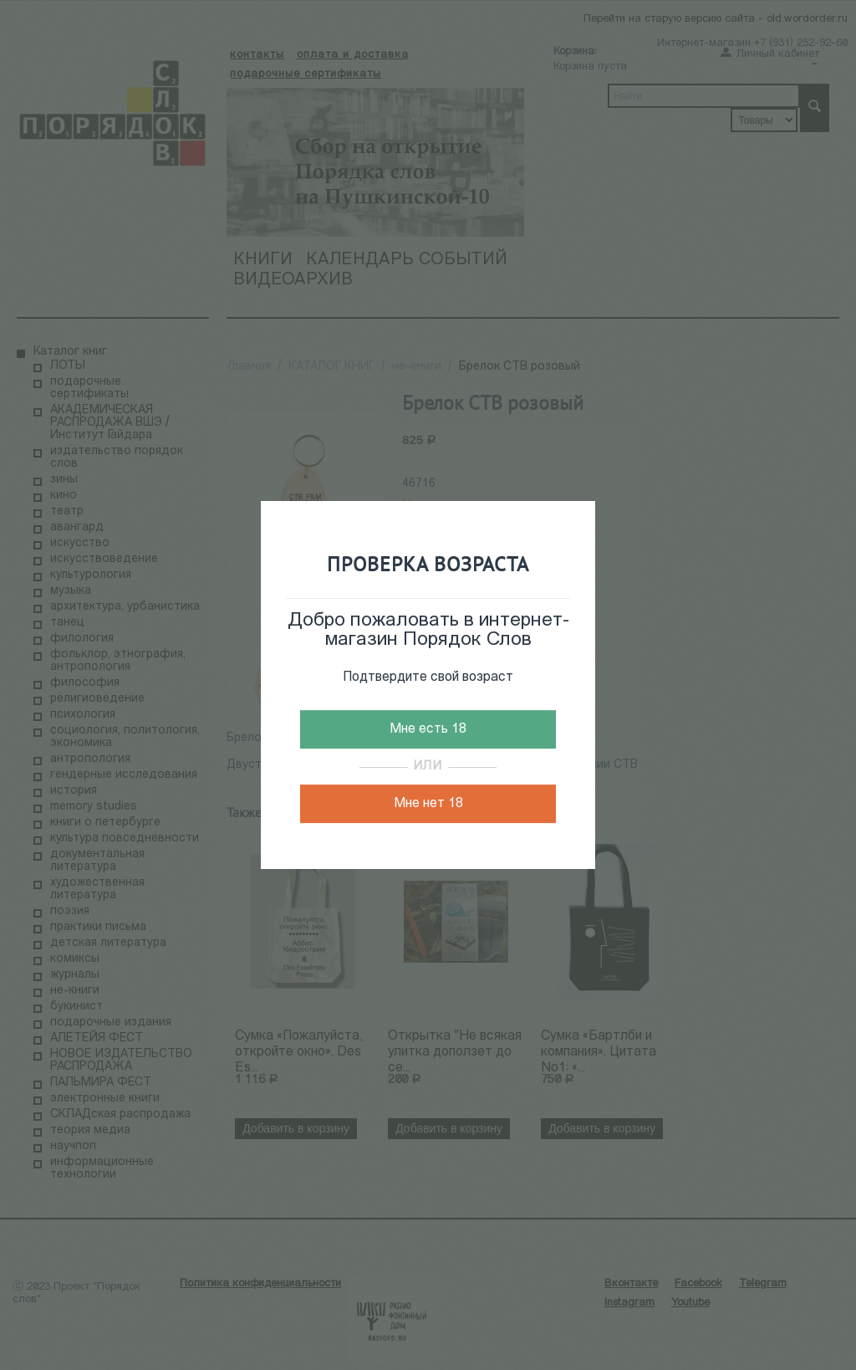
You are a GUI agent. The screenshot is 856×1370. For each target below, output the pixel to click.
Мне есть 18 (428, 729)
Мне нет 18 (428, 803)
